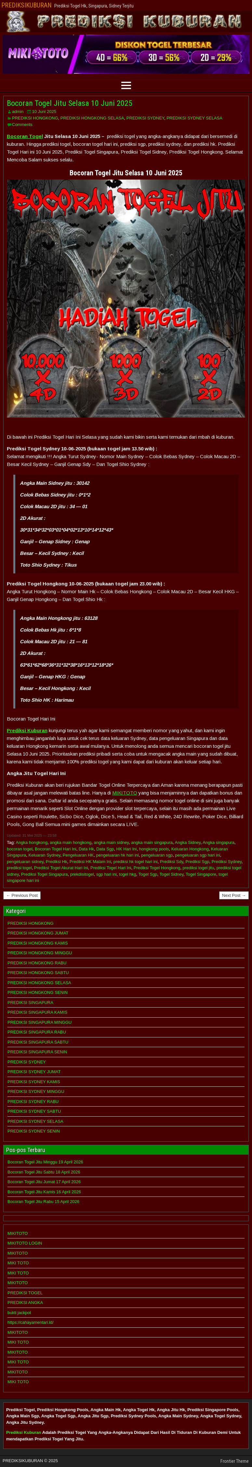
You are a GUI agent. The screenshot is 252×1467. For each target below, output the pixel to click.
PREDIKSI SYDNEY (145, 118)
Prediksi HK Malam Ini (90, 861)
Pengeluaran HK (78, 855)
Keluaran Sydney (44, 855)
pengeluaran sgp (157, 855)
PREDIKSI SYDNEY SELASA (194, 118)
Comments (22, 124)
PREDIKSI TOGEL (25, 1292)
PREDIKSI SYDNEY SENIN (33, 1131)
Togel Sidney (171, 874)
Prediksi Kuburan (23, 1432)
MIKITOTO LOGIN (24, 1243)
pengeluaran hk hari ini (117, 855)
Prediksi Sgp (197, 861)
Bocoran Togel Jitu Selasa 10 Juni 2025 (69, 103)
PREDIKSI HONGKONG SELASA (92, 118)
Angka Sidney (188, 842)
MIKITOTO (124, 793)
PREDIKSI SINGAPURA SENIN (37, 1051)
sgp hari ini (106, 874)
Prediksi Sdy (171, 861)
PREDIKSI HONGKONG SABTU (38, 972)
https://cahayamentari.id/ (30, 1322)
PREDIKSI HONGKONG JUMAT (38, 933)
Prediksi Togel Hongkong (157, 867)
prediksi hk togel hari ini (135, 861)
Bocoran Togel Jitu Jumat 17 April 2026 (44, 1181)
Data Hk (86, 848)
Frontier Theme (234, 1461)
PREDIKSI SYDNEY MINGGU (35, 1091)
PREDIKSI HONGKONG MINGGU (39, 952)
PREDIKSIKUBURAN (26, 5)
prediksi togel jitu (198, 867)
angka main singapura (152, 842)
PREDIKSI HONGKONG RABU (36, 962)
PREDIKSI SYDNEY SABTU (34, 1111)
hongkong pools (154, 848)
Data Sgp (105, 848)
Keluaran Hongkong (190, 848)
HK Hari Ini (126, 848)
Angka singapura (218, 842)
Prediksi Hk (56, 861)
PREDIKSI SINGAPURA (30, 1002)
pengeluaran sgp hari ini (197, 855)
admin (17, 111)
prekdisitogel (82, 874)
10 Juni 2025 (44, 111)
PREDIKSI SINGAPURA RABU (36, 1032)
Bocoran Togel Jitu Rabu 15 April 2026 (43, 1201)
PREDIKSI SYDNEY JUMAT (34, 1071)
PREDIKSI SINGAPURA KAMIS (37, 1012)
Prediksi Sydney (227, 861)
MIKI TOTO (18, 1262)
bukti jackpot (19, 1312)
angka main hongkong (70, 842)
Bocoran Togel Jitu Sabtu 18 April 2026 (43, 1172)
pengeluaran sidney (25, 861)
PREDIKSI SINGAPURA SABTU (37, 1042)
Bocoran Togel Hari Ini (55, 848)
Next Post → (234, 895)
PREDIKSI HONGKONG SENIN (37, 992)
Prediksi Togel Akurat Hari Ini (61, 867)
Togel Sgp (148, 874)
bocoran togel (20, 848)
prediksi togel (19, 867)
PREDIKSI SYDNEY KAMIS (33, 1081)
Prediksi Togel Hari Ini (110, 867)
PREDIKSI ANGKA (25, 1302)
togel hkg (127, 874)
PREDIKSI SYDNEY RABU (33, 1101)
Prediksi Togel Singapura (44, 874)
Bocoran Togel (25, 136)
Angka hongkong (31, 842)
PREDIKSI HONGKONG (35, 118)
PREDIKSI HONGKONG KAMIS (37, 943)
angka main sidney (111, 842)
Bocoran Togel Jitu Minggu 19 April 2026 (45, 1162)
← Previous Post (22, 895)
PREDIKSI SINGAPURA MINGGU (39, 1022)
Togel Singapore (201, 874)
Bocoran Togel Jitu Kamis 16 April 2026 (44, 1191)
